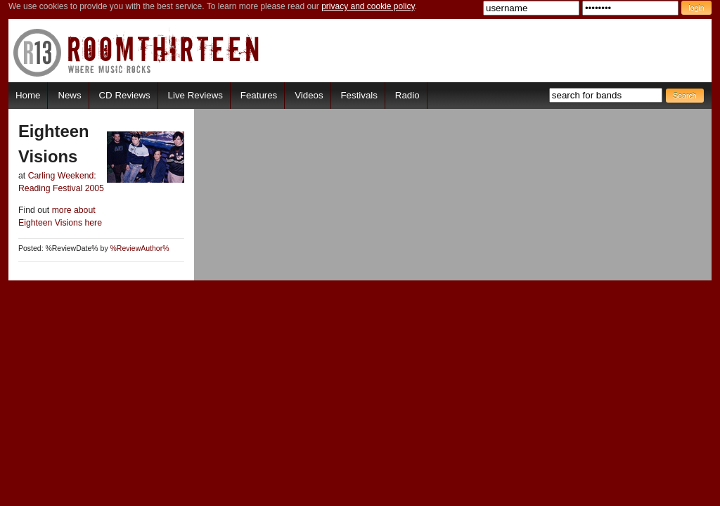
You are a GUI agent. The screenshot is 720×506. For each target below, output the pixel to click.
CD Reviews (124, 95)
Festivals (358, 95)
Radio (407, 95)
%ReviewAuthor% (139, 248)
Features (258, 95)
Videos (309, 95)
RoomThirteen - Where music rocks (136, 52)
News (69, 95)
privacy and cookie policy (368, 6)
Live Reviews (195, 95)
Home (27, 95)
